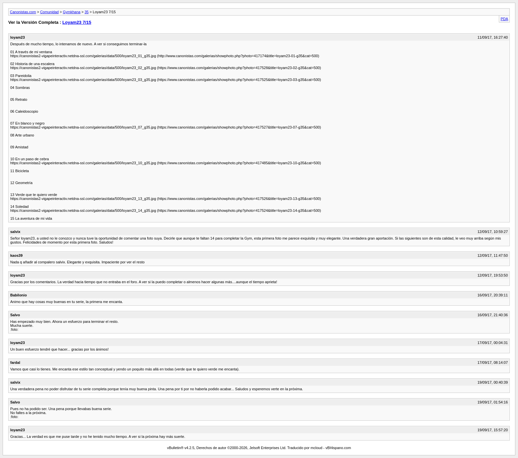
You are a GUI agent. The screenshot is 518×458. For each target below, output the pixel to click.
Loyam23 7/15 (76, 22)
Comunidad (49, 12)
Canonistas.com (23, 12)
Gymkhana (71, 12)
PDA (504, 19)
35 (87, 12)
